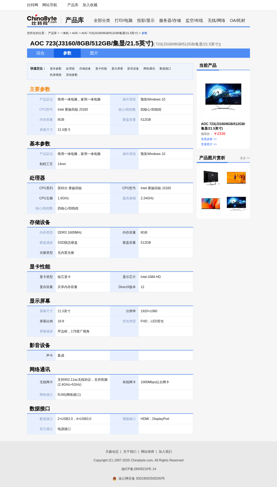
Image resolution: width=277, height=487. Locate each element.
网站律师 (147, 451)
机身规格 (56, 74)
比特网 (32, 5)
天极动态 (112, 451)
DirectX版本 (127, 287)
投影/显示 (146, 20)
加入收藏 (90, 5)
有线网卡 (129, 382)
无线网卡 (46, 382)
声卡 (49, 355)
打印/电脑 (124, 20)
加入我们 (165, 451)
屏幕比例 (46, 321)
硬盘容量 (129, 242)
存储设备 (85, 68)
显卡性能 (101, 68)
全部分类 (102, 20)
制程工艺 (46, 164)
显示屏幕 (117, 68)
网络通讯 (149, 68)
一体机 (64, 33)
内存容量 (129, 232)
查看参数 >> (209, 139)
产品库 (72, 5)
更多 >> (245, 158)
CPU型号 (129, 188)
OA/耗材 (237, 20)
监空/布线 (194, 20)
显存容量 (46, 287)
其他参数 (72, 74)
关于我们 (129, 451)
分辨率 (131, 311)
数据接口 (165, 68)
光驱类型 (46, 252)
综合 (40, 53)
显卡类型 (46, 277)
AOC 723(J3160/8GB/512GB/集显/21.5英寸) (109, 33)
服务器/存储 (170, 20)
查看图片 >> (209, 144)
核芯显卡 (64, 277)
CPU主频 (46, 198)
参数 (67, 53)
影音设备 (133, 68)
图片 (94, 53)
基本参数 (56, 68)
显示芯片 (129, 277)
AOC (75, 33)
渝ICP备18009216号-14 (138, 469)
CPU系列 (46, 188)
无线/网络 (216, 20)
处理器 (70, 68)
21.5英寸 (64, 311)
